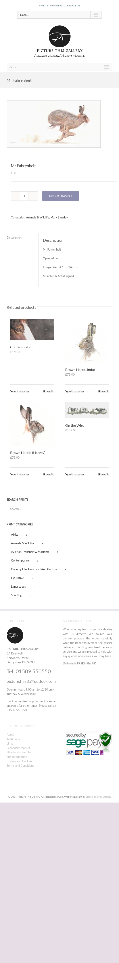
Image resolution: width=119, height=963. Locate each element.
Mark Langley (59, 217)
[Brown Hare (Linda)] (87, 341)
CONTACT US (72, 5)
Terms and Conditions (20, 765)
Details (50, 391)
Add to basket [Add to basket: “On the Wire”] (76, 474)
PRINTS (43, 5)
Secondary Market (18, 748)
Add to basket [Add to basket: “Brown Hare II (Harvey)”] (21, 474)
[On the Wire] (87, 410)
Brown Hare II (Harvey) (27, 452)
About (10, 734)
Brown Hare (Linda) (80, 369)
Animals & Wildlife (37, 217)
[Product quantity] (24, 196)
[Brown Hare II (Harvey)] (32, 424)
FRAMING (56, 5)
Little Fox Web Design (98, 796)
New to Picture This (19, 752)
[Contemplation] (32, 329)
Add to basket (61, 196)
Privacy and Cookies (19, 761)
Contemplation (21, 347)
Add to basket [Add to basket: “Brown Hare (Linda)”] (76, 391)
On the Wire (74, 425)
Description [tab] (14, 237)
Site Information (17, 756)
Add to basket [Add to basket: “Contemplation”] (21, 391)
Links (10, 743)
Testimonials (15, 739)
